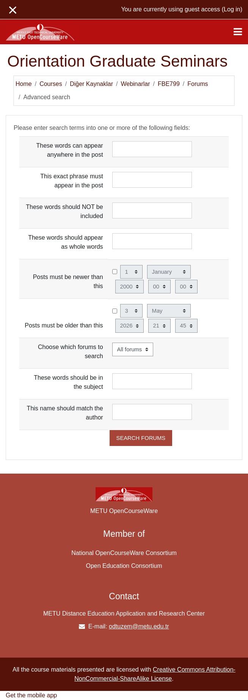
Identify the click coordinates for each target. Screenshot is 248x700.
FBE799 (169, 84)
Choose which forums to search (70, 351)
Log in (232, 9)
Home (24, 84)
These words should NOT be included (64, 211)
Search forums (140, 438)
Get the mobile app (31, 695)
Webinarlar (135, 84)
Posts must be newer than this (68, 281)
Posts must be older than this (64, 325)
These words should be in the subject (68, 382)
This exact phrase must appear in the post (71, 181)
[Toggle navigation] (237, 31)
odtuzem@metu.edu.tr (139, 626)
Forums (197, 84)
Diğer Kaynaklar (91, 84)
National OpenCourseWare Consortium (124, 553)
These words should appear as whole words (65, 242)
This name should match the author (65, 413)
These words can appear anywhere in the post (69, 150)
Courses (50, 84)
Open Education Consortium (124, 566)
